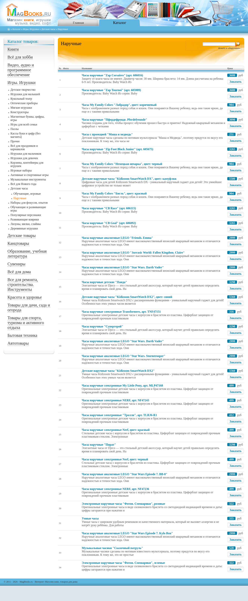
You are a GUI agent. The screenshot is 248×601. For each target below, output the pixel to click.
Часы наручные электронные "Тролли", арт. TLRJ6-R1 (119, 415)
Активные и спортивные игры (29, 175)
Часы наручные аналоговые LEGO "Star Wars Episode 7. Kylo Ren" (127, 533)
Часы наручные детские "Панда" (104, 282)
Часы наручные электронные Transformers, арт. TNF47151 (121, 311)
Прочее (15, 141)
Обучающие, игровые (27, 193)
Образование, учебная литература (27, 253)
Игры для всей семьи (23, 124)
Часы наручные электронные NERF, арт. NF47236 (115, 488)
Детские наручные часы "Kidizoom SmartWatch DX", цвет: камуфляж (129, 178)
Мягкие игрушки (21, 107)
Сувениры (16, 264)
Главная (78, 22)
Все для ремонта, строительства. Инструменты (22, 284)
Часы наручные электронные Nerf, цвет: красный (116, 429)
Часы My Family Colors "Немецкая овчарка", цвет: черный (122, 163)
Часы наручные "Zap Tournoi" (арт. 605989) (111, 90)
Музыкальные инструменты (28, 179)
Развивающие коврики (24, 219)
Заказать (235, 81)
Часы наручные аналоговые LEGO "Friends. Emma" (117, 237)
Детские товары (21, 235)
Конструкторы (19, 112)
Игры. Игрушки (31, 29)
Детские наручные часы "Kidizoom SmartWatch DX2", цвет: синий (127, 296)
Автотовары (18, 343)
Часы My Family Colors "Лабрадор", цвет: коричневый (119, 104)
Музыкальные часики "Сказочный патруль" (112, 548)
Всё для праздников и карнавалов (24, 147)
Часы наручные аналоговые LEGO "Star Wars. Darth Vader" (123, 267)
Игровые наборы (21, 170)
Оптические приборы (24, 103)
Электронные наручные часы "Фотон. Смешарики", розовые (123, 503)
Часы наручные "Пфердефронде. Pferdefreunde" (114, 119)
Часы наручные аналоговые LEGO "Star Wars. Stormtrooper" (123, 356)
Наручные (19, 198)
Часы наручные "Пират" (99, 444)
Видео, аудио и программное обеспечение (20, 70)
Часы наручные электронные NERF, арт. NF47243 (115, 400)
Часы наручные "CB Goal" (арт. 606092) (109, 223)
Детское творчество (22, 89)
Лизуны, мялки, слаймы (25, 224)
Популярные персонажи (25, 215)
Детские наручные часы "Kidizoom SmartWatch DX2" (118, 370)
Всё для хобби (20, 57)
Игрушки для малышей (25, 94)
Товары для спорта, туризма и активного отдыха (25, 322)
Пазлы (14, 129)
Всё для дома (19, 271)
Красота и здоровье (24, 297)
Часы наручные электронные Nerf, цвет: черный (115, 459)
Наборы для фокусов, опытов (29, 202)
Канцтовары (18, 243)
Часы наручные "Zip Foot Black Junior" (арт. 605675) (117, 149)
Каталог (119, 22)
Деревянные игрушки (24, 228)
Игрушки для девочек (24, 158)
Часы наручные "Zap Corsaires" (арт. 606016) (112, 75)
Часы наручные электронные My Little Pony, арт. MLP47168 (122, 385)
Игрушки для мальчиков (25, 153)
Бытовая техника (22, 335)
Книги (13, 49)
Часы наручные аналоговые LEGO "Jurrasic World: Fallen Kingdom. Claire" (133, 252)
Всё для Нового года (23, 183)
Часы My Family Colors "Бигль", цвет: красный (114, 193)
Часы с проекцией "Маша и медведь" (107, 134)
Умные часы (90, 518)
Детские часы (48, 29)
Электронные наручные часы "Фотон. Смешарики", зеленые (123, 562)
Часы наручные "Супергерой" (102, 326)
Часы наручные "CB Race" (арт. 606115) (109, 208)
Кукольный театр (21, 98)
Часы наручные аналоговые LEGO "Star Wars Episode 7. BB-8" (124, 474)
